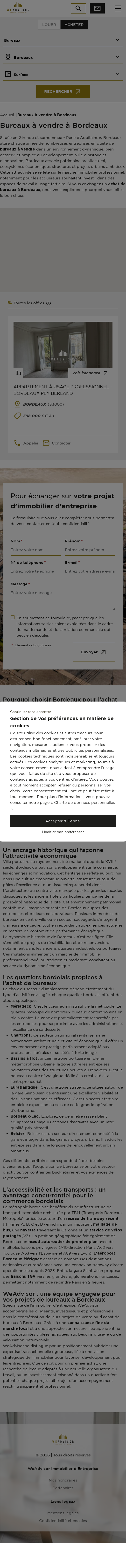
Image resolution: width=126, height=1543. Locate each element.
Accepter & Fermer (63, 821)
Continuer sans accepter (30, 711)
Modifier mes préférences (63, 831)
